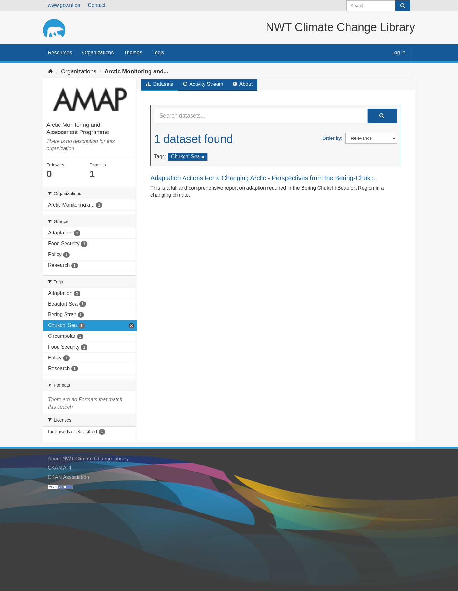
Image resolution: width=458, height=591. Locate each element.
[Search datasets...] (261, 116)
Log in (399, 52)
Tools (158, 52)
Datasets (159, 84)
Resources (60, 52)
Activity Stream (203, 84)
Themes (133, 52)
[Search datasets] (378, 5)
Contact (96, 5)
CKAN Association (68, 477)
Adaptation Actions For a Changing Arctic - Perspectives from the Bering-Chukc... (264, 177)
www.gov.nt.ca (64, 5)
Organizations (98, 52)
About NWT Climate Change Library (88, 458)
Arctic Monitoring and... (136, 71)
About (243, 84)
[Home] (50, 71)
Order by (332, 138)
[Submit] (402, 5)
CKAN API (59, 468)
